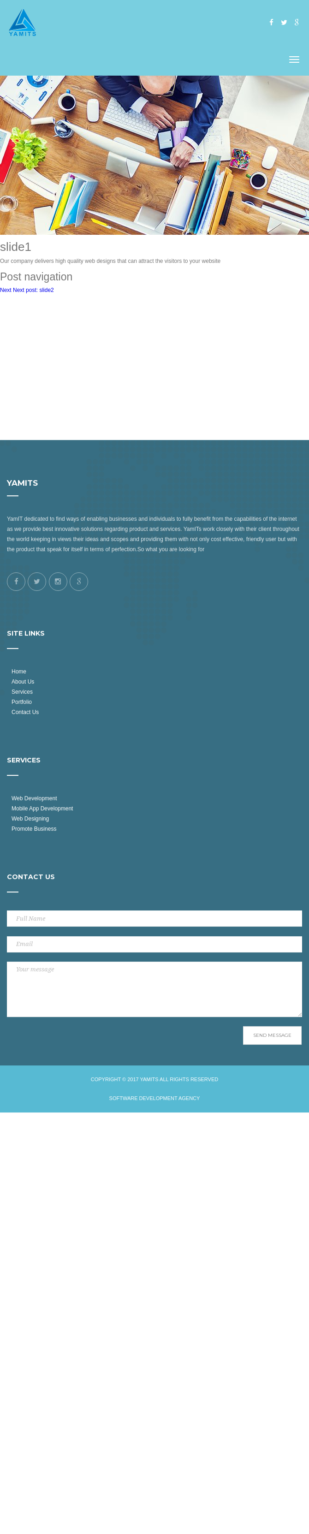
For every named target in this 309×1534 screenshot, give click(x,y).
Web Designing (30, 904)
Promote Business (34, 914)
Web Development (34, 884)
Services (22, 777)
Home (19, 757)
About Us (23, 767)
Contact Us (25, 797)
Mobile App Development (42, 894)
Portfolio (22, 788)
